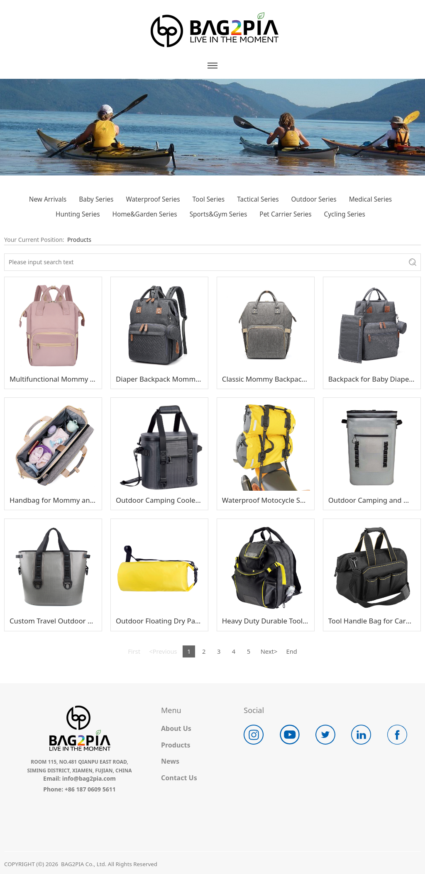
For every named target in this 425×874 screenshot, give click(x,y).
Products (79, 239)
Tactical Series (257, 199)
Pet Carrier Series (285, 214)
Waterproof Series (153, 199)
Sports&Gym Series (218, 214)
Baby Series (96, 199)
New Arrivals (47, 199)
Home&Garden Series (144, 214)
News (170, 761)
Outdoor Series (314, 199)
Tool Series (209, 199)
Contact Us (179, 777)
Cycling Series (344, 214)
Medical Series (370, 199)
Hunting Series (78, 214)
